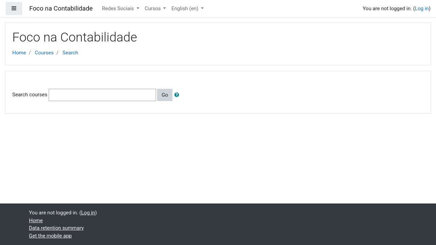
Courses (44, 53)
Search (70, 53)
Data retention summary (56, 228)
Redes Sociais (118, 8)
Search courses (29, 95)
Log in (422, 8)
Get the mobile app (50, 236)
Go (164, 95)
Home (19, 53)
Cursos (153, 8)
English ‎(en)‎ (185, 8)
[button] (178, 95)
